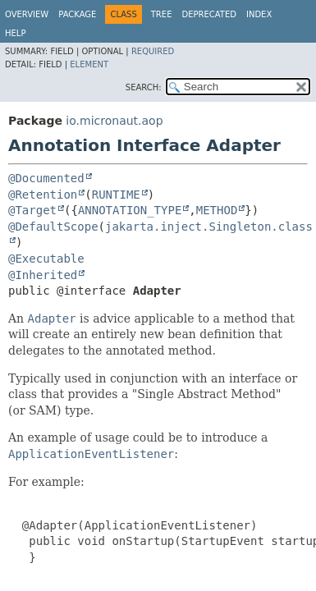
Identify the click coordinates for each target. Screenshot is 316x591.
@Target (32, 210)
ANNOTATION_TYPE (129, 210)
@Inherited (42, 275)
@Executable (46, 258)
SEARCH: (144, 87)
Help (15, 33)
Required (152, 51)
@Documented (46, 178)
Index (259, 14)
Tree (161, 14)
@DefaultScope (53, 226)
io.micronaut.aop (114, 120)
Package (77, 14)
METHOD (217, 210)
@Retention (42, 194)
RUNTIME (116, 194)
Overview (26, 14)
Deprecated (208, 14)
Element (89, 64)
